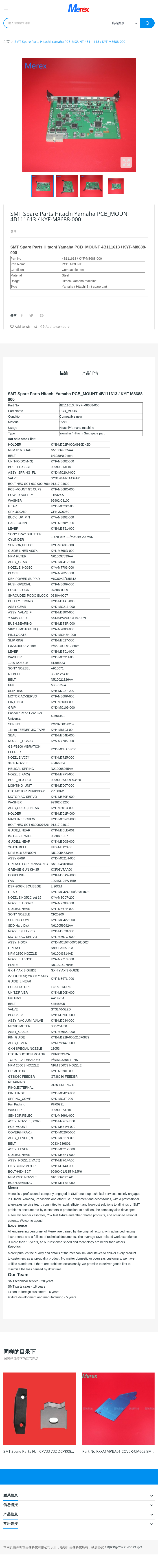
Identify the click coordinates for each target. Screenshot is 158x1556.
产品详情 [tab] (90, 373)
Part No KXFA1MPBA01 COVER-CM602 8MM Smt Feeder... (118, 1451)
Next (137, 115)
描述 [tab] (64, 373)
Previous (20, 115)
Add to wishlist (23, 326)
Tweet (32, 315)
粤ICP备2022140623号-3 (124, 1547)
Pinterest (42, 315)
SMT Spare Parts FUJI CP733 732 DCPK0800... (39, 1451)
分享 (22, 315)
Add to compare (55, 326)
